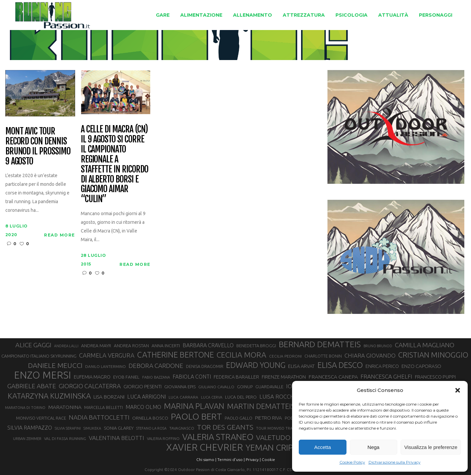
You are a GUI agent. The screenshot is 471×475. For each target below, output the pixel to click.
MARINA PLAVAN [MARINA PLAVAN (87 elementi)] (194, 406)
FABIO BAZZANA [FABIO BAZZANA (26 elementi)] (156, 377)
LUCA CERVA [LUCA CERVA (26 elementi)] (211, 397)
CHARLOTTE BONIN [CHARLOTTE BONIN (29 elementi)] (323, 356)
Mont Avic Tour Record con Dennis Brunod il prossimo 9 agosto (37, 146)
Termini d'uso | (231, 459)
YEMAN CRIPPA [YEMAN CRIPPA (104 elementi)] (274, 447)
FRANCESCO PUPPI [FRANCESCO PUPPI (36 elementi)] (435, 377)
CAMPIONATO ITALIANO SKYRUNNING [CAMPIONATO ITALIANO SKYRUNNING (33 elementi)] (38, 356)
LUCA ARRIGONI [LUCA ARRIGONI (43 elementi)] (146, 397)
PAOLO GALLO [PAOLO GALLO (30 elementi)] (238, 418)
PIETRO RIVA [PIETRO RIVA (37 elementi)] (268, 418)
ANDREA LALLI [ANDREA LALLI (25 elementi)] (66, 346)
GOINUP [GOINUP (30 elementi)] (245, 386)
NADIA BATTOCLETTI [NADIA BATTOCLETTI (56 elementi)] (99, 417)
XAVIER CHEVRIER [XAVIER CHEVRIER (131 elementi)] (204, 447)
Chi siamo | (206, 459)
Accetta (322, 447)
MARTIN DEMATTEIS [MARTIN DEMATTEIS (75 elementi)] (261, 406)
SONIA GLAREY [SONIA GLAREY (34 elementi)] (119, 428)
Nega (374, 447)
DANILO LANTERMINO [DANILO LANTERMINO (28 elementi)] (105, 366)
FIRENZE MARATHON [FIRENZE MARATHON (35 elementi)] (284, 377)
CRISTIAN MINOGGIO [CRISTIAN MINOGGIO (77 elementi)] (433, 355)
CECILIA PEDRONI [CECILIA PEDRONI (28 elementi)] (285, 356)
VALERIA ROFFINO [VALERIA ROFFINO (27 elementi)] (163, 438)
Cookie (268, 459)
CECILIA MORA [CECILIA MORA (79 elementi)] (241, 355)
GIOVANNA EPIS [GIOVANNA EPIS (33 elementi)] (180, 386)
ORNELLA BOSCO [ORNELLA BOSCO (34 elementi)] (150, 418)
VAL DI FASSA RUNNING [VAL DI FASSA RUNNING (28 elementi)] (65, 438)
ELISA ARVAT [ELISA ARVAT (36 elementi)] (301, 366)
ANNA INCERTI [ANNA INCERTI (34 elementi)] (166, 345)
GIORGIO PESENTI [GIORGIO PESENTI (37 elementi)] (143, 386)
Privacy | (253, 459)
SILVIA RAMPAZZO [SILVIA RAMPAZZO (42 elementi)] (29, 428)
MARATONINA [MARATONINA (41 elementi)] (64, 407)
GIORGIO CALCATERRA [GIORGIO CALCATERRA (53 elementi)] (90, 386)
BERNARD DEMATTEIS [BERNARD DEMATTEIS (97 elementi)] (320, 344)
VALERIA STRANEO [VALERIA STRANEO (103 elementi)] (217, 437)
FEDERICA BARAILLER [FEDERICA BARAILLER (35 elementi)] (236, 377)
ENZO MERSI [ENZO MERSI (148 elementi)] (42, 375)
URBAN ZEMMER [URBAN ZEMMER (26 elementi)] (27, 439)
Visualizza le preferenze (430, 447)
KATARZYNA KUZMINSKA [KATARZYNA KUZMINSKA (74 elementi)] (49, 396)
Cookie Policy (352, 462)
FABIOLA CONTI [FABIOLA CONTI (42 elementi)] (192, 377)
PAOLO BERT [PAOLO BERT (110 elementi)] (196, 416)
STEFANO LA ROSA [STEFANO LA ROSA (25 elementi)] (151, 428)
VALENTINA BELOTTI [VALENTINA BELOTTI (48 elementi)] (116, 438)
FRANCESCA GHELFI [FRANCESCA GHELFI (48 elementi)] (386, 376)
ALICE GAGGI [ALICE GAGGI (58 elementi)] (33, 345)
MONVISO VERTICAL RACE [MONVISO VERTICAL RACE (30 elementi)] (41, 418)
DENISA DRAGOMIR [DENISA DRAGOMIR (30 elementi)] (204, 366)
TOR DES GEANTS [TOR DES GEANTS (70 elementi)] (225, 427)
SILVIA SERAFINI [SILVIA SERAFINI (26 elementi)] (68, 428)
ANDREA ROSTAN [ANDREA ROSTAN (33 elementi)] (131, 345)
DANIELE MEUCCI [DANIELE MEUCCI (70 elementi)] (55, 365)
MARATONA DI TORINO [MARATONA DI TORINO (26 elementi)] (25, 408)
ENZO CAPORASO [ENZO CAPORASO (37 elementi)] (421, 366)
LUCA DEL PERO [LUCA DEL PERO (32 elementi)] (241, 397)
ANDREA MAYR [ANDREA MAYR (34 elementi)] (96, 345)
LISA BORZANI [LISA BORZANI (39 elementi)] (109, 397)
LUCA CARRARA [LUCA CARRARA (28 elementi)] (183, 397)
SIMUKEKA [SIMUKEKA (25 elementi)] (92, 428)
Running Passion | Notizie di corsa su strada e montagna (161, 45)
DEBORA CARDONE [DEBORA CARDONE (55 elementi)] (156, 365)
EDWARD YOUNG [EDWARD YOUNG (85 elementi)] (255, 365)
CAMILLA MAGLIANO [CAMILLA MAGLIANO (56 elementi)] (424, 345)
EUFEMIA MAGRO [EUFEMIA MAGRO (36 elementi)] (92, 377)
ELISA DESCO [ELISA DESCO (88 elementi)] (340, 365)
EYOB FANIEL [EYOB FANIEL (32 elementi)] (126, 377)
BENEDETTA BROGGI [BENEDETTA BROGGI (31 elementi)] (256, 345)
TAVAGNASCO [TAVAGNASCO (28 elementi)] (181, 428)
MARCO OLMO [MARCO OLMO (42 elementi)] (143, 407)
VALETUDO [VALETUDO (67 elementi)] (273, 437)
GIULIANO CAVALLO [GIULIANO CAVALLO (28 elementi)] (216, 387)
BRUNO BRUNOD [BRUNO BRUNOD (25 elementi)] (378, 346)
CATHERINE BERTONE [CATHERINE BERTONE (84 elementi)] (175, 354)
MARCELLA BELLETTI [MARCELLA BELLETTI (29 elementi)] (103, 407)
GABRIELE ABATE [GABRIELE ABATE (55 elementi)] (31, 386)
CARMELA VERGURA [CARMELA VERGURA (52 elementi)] (107, 355)
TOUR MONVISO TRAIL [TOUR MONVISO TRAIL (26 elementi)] (275, 428)
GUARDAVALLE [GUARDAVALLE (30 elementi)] (269, 386)
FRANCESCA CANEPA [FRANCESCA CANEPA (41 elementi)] (333, 377)
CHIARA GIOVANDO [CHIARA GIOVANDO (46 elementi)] (370, 355)
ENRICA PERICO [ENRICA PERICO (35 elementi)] (382, 366)
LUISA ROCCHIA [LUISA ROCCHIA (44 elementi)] (279, 397)
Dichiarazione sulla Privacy (395, 462)
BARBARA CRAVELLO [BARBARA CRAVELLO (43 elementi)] (208, 345)
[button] (457, 390)
